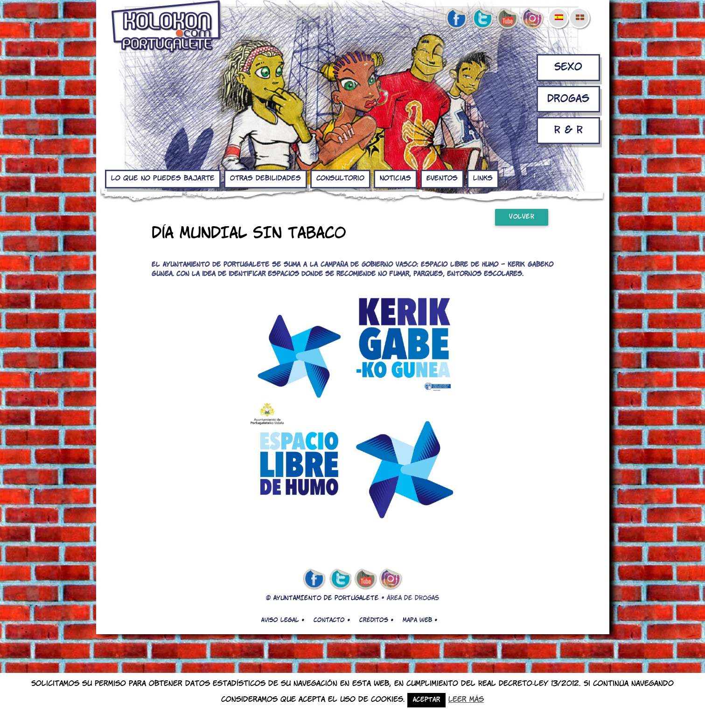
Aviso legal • (282, 620)
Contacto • (332, 620)
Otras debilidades (265, 178)
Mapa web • (420, 620)
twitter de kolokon (482, 19)
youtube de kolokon (507, 19)
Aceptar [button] (426, 700)
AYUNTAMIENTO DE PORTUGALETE (326, 598)
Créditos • (376, 620)
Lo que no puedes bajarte (163, 178)
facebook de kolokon (456, 19)
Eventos (442, 178)
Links (483, 178)
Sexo (568, 67)
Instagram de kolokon (532, 19)
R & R (568, 130)
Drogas (568, 99)
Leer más (466, 699)
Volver (521, 217)
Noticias (395, 178)
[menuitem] (558, 11)
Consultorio (340, 178)
